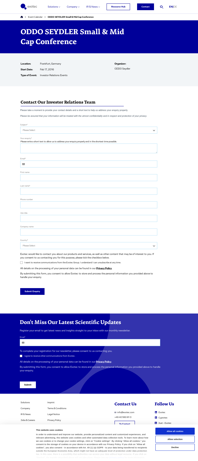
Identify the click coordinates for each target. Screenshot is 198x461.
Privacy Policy (104, 268)
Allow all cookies (175, 418)
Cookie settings (145, 455)
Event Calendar (35, 17)
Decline (175, 435)
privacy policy (116, 445)
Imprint (50, 402)
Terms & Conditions (56, 408)
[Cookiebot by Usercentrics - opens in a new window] (18, 456)
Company (72, 7)
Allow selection (174, 426)
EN (171, 7)
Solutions (53, 7)
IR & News (92, 7)
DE (175, 7)
